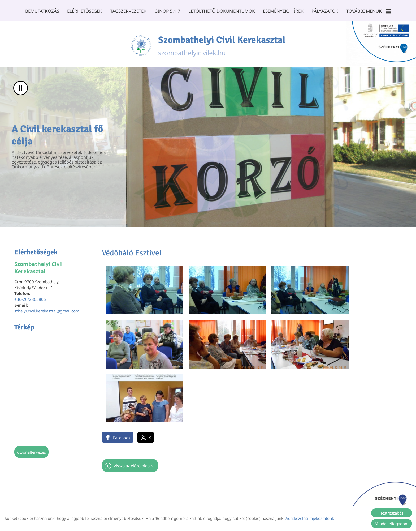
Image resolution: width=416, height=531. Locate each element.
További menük (368, 11)
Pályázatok (324, 11)
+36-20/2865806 (30, 297)
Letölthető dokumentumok (221, 11)
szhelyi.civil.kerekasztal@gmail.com (46, 309)
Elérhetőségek (84, 11)
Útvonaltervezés (31, 450)
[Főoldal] (141, 43)
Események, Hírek (283, 11)
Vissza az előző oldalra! (134, 398)
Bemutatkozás (42, 11)
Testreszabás (391, 513)
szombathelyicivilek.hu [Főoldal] (222, 43)
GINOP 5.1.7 (167, 11)
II (20, 86)
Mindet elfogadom (392, 523)
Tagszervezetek (128, 11)
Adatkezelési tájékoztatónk (309, 518)
